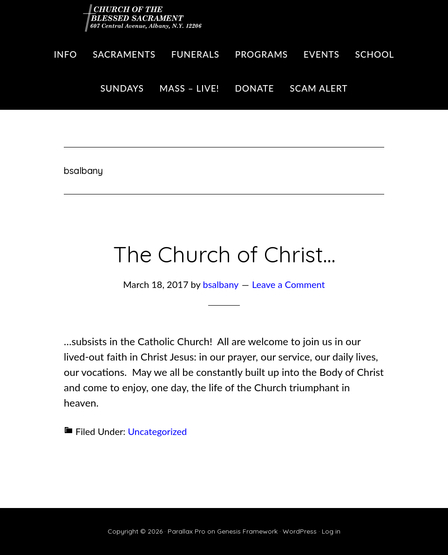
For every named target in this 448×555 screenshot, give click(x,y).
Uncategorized (157, 431)
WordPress (300, 531)
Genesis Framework (247, 531)
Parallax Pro (186, 531)
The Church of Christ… (224, 254)
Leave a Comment (288, 284)
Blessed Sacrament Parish (138, 16)
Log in (331, 531)
